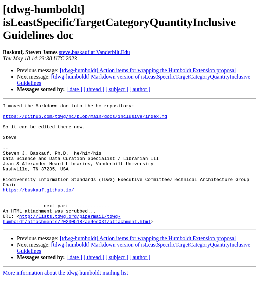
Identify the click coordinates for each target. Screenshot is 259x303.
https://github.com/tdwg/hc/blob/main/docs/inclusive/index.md (85, 119)
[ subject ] (117, 89)
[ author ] (140, 89)
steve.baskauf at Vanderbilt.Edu (94, 52)
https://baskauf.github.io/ (38, 207)
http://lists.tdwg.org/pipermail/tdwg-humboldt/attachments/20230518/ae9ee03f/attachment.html (77, 242)
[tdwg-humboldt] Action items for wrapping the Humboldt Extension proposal (148, 70)
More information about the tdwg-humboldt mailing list (65, 297)
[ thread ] (94, 89)
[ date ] (74, 89)
